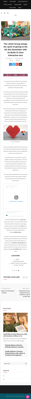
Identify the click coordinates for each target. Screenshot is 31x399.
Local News (13, 1)
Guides (25, 4)
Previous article (6, 288)
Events (5, 1)
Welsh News (12, 7)
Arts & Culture (8, 4)
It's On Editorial (8, 58)
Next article (26, 288)
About (20, 7)
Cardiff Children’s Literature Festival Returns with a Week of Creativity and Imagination (15, 353)
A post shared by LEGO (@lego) (16, 216)
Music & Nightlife (22, 1)
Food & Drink (17, 4)
